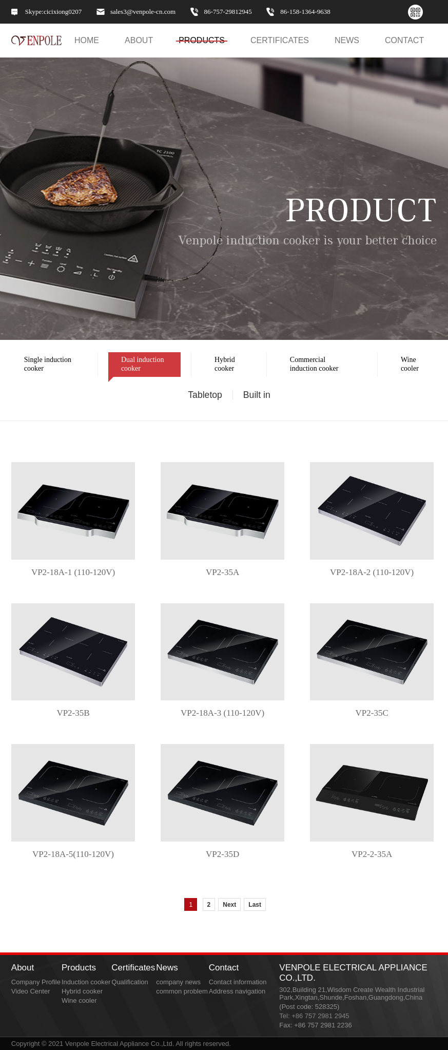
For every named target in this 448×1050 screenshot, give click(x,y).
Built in (256, 395)
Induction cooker (86, 982)
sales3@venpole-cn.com (143, 12)
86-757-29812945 (228, 12)
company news (178, 982)
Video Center (30, 991)
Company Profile (36, 982)
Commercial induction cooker (307, 366)
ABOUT (139, 40)
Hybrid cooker (218, 366)
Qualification (129, 982)
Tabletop (205, 395)
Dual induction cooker (136, 366)
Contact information (238, 982)
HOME (86, 40)
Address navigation (237, 991)
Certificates (279, 40)
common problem (181, 991)
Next (229, 904)
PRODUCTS (202, 40)
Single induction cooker (41, 366)
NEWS (347, 40)
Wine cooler (403, 366)
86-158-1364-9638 (305, 12)
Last (254, 904)
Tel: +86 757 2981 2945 (314, 1016)
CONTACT (404, 40)
